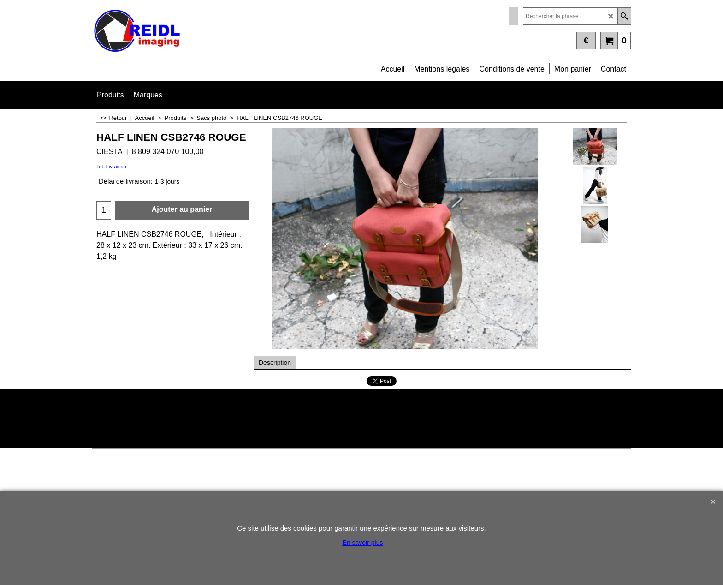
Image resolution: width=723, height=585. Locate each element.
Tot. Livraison (111, 166)
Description (275, 362)
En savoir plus (363, 542)
